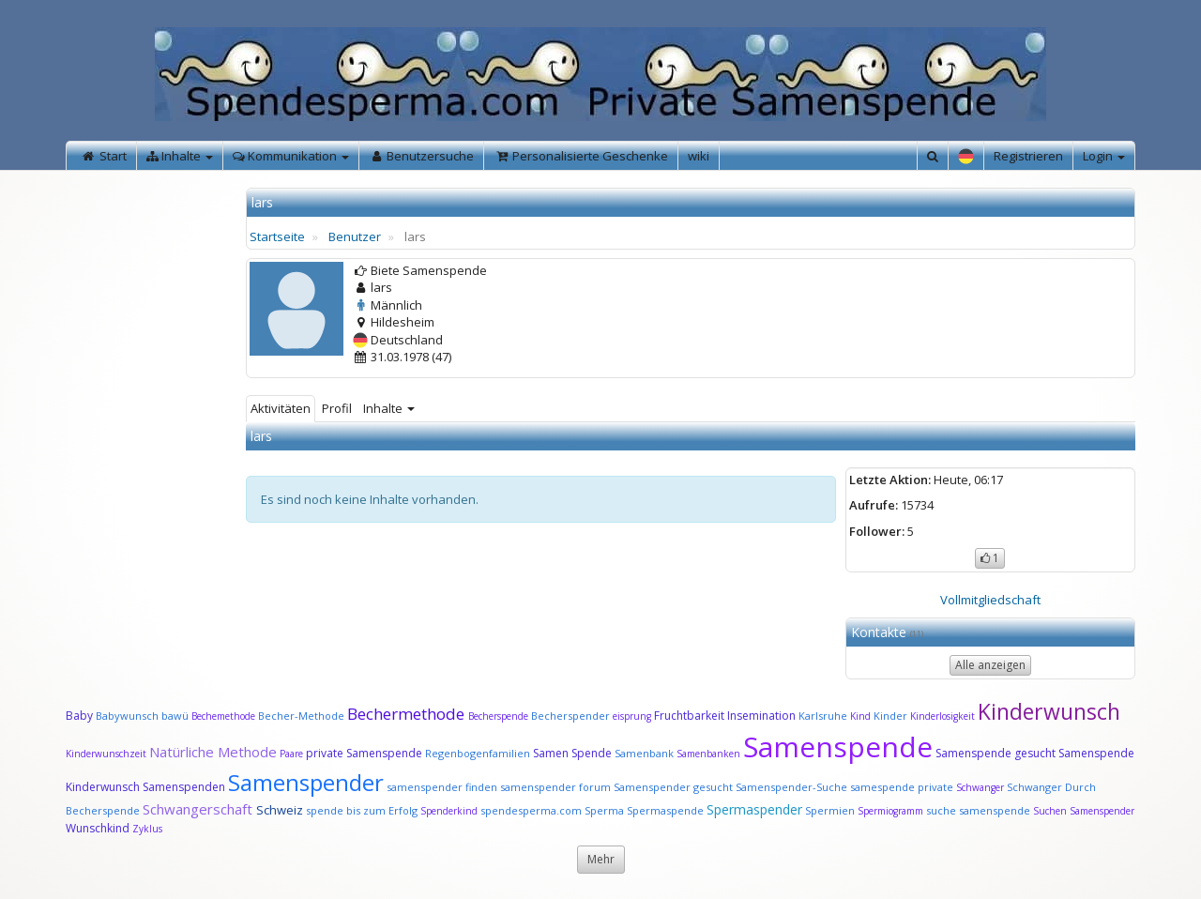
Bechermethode (407, 713)
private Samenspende (364, 753)
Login (1104, 155)
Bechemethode (223, 716)
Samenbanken (710, 753)
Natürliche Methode (213, 751)
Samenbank (644, 753)
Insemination (761, 716)
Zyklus (147, 828)
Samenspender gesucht (673, 787)
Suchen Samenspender (1083, 810)
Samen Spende (572, 753)
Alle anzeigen (990, 665)
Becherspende (498, 716)
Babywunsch (127, 716)
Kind (862, 716)
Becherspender (572, 716)
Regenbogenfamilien (477, 753)
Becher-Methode (301, 716)
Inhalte (389, 408)
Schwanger (980, 787)
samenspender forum (555, 787)
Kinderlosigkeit (944, 716)
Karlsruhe (822, 716)
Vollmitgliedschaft (990, 599)
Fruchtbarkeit (690, 716)
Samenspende (838, 746)
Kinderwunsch (1049, 711)
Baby (79, 716)
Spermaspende (665, 810)
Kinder (890, 716)
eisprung (632, 716)
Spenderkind (449, 810)
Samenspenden (184, 787)
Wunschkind (97, 828)
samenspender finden (442, 787)
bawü (175, 716)
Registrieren (1028, 155)
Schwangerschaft (199, 809)
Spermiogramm (890, 810)
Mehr (601, 859)
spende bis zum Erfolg (362, 810)
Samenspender (306, 782)
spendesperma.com (531, 810)
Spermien (830, 810)
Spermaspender (754, 809)
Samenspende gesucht (995, 753)
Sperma (604, 810)
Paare (293, 753)
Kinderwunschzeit (106, 753)
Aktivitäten (281, 408)
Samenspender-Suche (791, 787)
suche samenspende (978, 810)
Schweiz (279, 809)
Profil (337, 408)
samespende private (901, 787)
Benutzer (354, 236)
